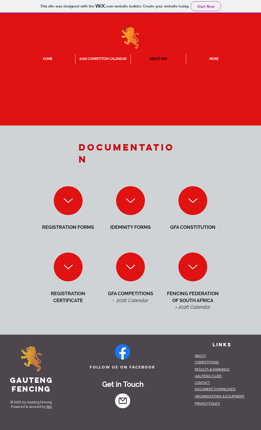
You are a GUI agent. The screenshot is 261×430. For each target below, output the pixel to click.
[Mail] (122, 401)
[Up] (130, 200)
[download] (68, 200)
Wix (49, 406)
